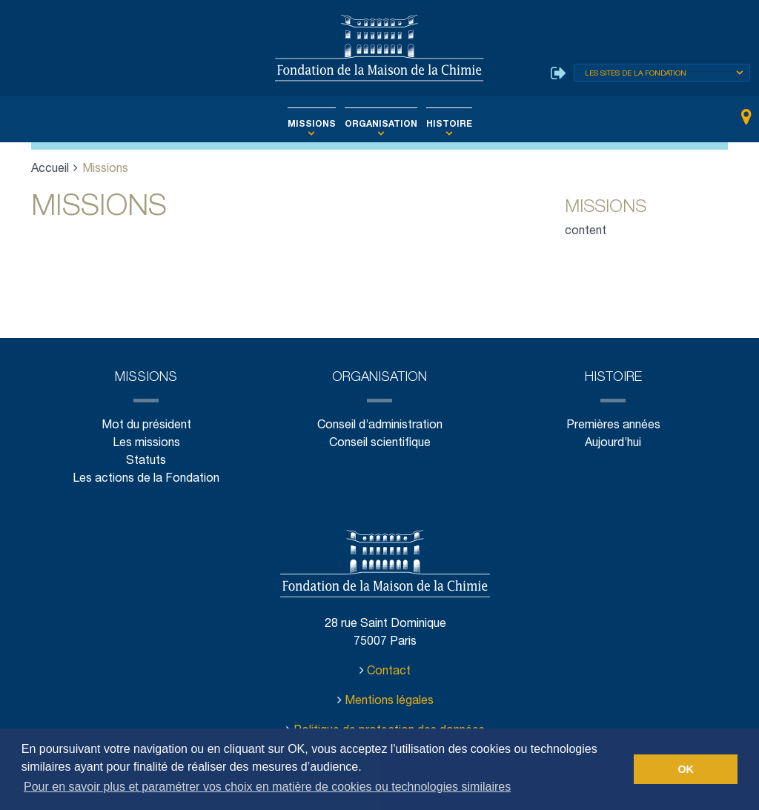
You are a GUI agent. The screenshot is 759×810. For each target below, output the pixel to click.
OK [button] (685, 769)
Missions (318, 124)
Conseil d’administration (379, 426)
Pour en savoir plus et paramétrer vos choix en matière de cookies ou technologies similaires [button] (267, 786)
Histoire (441, 124)
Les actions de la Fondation (145, 479)
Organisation (380, 124)
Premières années (613, 426)
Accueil (50, 169)
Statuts (146, 461)
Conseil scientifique (379, 443)
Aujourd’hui (613, 443)
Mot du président (146, 426)
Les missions (146, 443)
